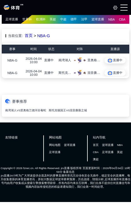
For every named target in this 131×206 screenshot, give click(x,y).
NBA (111, 19)
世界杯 (27, 19)
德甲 (74, 19)
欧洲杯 (41, 19)
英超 (53, 19)
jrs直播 (65, 168)
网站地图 (54, 144)
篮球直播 (97, 19)
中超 (63, 19)
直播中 (49, 60)
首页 (29, 35)
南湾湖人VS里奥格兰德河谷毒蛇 (25, 110)
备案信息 (69, 171)
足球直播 (11, 19)
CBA (122, 19)
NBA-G (43, 35)
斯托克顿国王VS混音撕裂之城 (68, 110)
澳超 (96, 159)
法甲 (84, 19)
